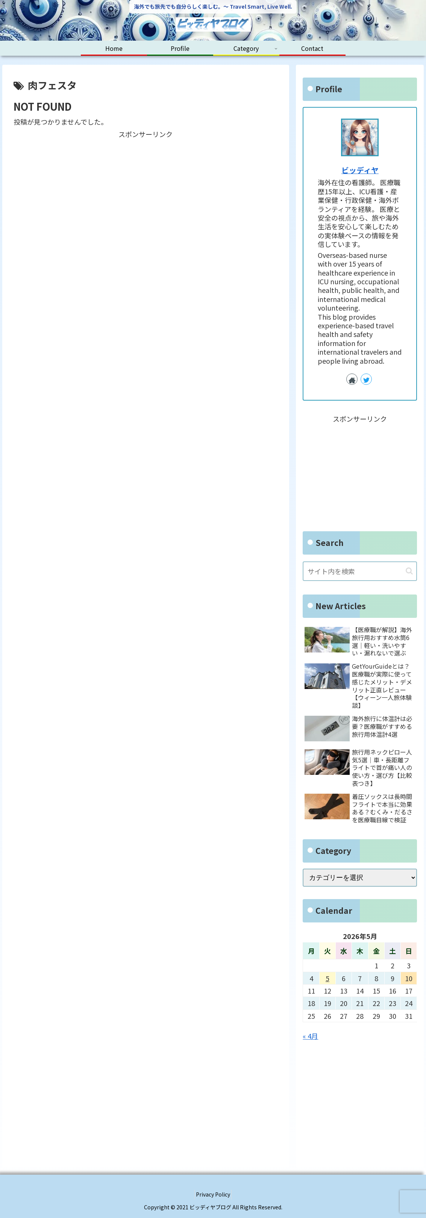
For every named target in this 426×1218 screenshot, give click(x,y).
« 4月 (310, 1036)
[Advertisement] (146, 192)
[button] (409, 571)
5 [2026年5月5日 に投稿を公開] (327, 978)
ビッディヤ (360, 170)
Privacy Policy (213, 1194)
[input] (360, 571)
